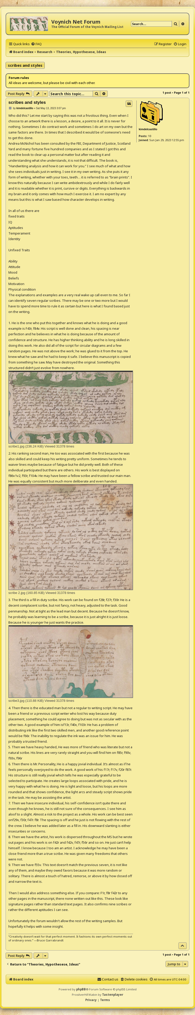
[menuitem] (36, 44)
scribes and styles (25, 65)
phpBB (81, 989)
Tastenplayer (112, 994)
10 (149, 136)
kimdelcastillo (148, 129)
